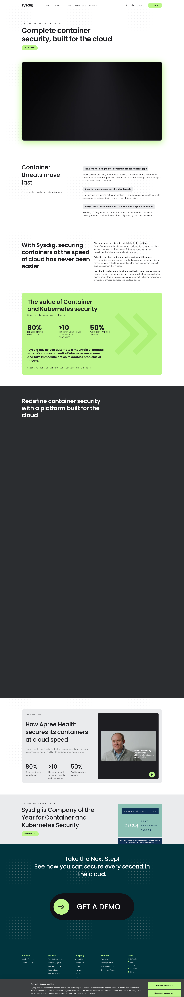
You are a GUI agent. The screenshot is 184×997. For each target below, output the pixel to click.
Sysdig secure (28, 959)
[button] (46, 5)
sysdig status (107, 963)
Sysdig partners (55, 959)
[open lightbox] (92, 101)
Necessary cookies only (164, 980)
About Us (79, 959)
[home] (27, 5)
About (79, 986)
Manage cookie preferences (42, 992)
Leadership (79, 963)
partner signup (54, 963)
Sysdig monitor (28, 963)
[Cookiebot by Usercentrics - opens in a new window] (15, 992)
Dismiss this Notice (164, 972)
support (104, 959)
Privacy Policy (63, 986)
